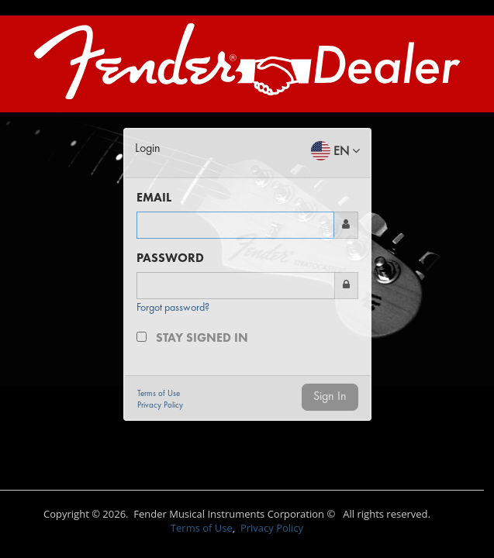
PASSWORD (170, 259)
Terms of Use (202, 528)
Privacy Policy (271, 528)
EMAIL (153, 198)
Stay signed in (202, 338)
